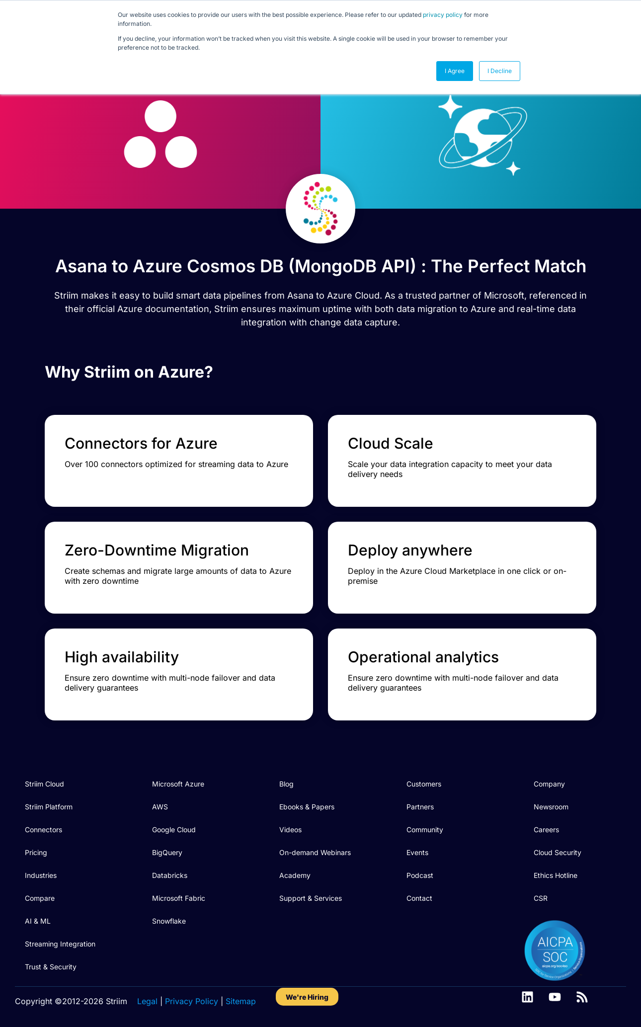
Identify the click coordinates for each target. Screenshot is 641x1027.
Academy (295, 875)
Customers (423, 784)
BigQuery (167, 852)
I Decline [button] (499, 71)
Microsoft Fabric (178, 898)
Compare (40, 898)
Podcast (419, 875)
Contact (419, 898)
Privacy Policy (191, 1001)
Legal (147, 1001)
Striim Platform (49, 806)
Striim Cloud (44, 784)
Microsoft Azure (178, 784)
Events (417, 852)
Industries (41, 875)
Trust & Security (51, 966)
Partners (420, 806)
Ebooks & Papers (306, 806)
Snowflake (169, 921)
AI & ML (38, 921)
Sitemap (241, 1001)
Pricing (36, 852)
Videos (290, 829)
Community (424, 829)
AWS (160, 806)
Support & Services (310, 898)
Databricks (169, 875)
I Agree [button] (455, 71)
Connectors (43, 829)
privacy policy (443, 14)
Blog (286, 784)
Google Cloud (174, 829)
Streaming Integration (60, 944)
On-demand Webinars (315, 852)
